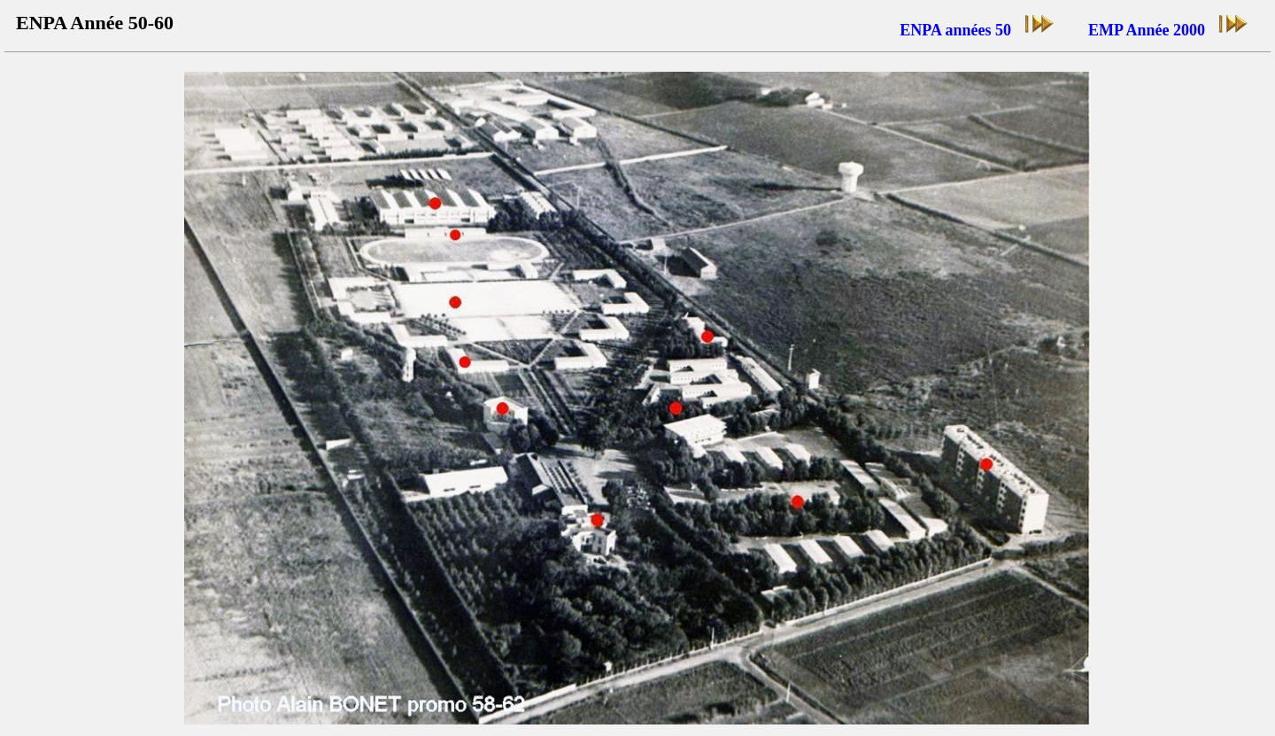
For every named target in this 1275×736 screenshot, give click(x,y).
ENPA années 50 (978, 25)
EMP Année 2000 (1169, 25)
